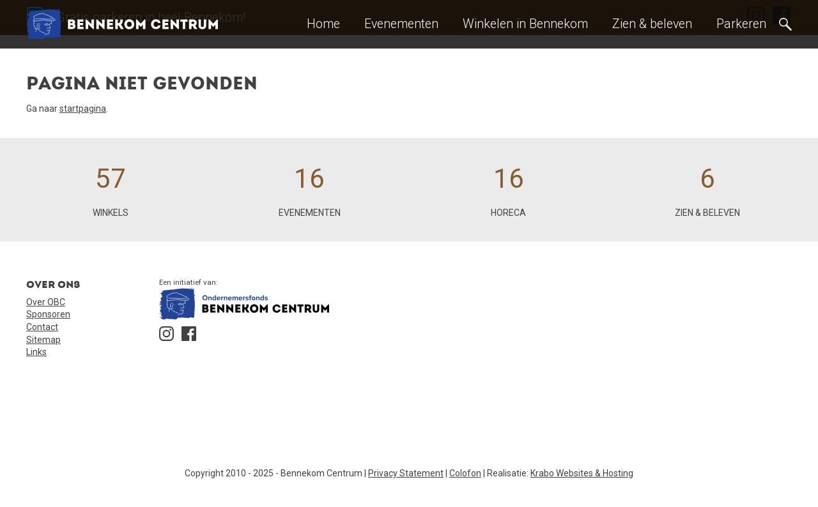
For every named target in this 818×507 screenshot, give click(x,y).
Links (36, 352)
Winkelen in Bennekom (525, 24)
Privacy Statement (406, 473)
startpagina (82, 108)
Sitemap (43, 340)
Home (323, 24)
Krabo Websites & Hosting (581, 473)
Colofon (465, 473)
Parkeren (741, 24)
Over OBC (45, 302)
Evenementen (401, 24)
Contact (42, 327)
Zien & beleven (652, 24)
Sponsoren (48, 314)
